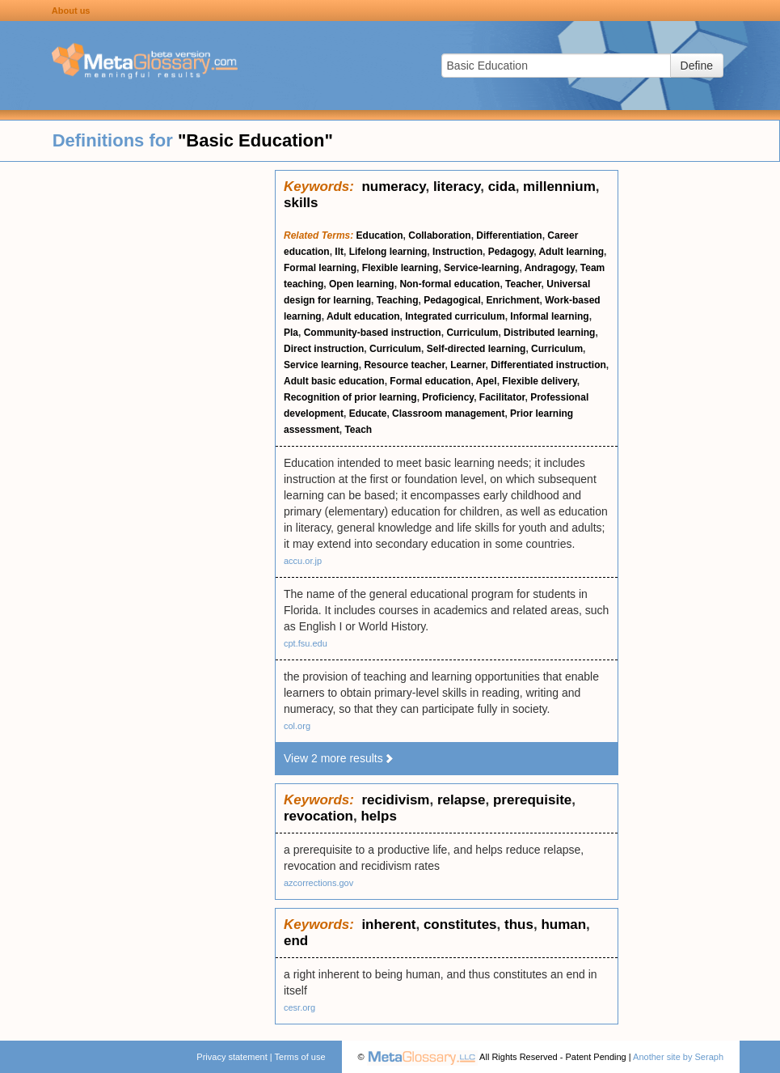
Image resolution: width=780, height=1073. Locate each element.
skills (301, 202)
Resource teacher (404, 365)
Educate (368, 413)
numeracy (393, 186)
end (296, 940)
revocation (318, 816)
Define (697, 65)
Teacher (523, 284)
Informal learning (549, 316)
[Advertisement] (137, 412)
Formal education (430, 381)
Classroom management (448, 413)
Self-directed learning (476, 348)
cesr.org (299, 1007)
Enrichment (513, 300)
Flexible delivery (539, 381)
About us (71, 10)
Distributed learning (549, 332)
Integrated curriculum (454, 316)
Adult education (363, 316)
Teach (358, 429)
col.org (297, 726)
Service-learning (481, 268)
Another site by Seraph (678, 1057)
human (563, 924)
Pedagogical (452, 300)
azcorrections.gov (318, 883)
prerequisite (532, 800)
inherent (388, 924)
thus (518, 924)
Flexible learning (400, 268)
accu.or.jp (303, 561)
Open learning (361, 284)
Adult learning (571, 251)
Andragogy (550, 268)
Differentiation (509, 235)
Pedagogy (510, 251)
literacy (456, 186)
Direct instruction (324, 348)
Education (379, 235)
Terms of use (300, 1057)
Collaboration (439, 235)
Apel (486, 381)
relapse (461, 800)
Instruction (457, 251)
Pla (291, 332)
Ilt (339, 251)
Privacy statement (231, 1057)
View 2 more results (339, 758)
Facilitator (502, 397)
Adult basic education (334, 381)
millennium (559, 186)
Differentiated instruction (548, 365)
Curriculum (472, 332)
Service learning (321, 365)
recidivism (395, 800)
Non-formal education (449, 284)
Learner (467, 365)
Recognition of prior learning (350, 397)
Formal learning (320, 268)
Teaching (398, 300)
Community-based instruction (372, 332)
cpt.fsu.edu (305, 643)
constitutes (460, 924)
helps (378, 816)
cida (502, 186)
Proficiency (448, 397)
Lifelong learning (388, 251)
